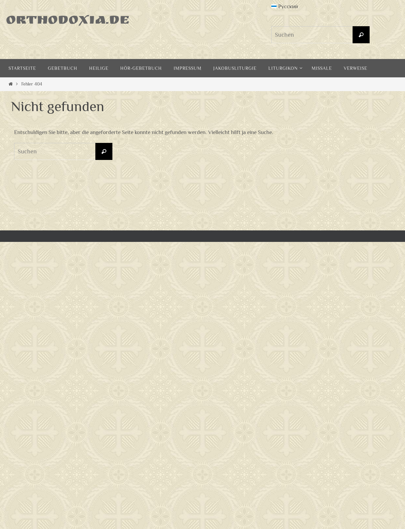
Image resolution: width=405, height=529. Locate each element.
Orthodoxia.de (68, 21)
